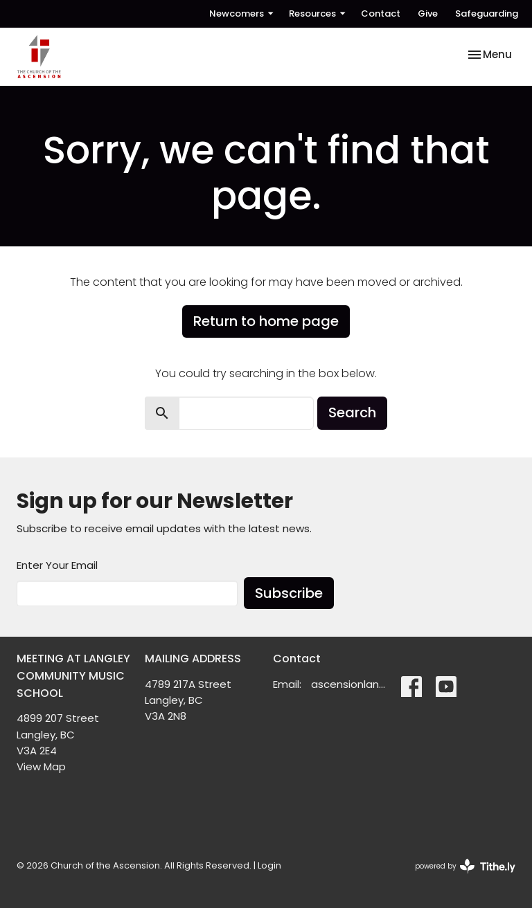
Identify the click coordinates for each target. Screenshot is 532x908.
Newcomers (242, 13)
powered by (465, 866)
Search (352, 412)
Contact (380, 13)
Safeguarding (486, 13)
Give (428, 13)
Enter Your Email (57, 565)
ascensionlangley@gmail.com (349, 684)
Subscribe (289, 593)
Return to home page (266, 321)
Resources (318, 13)
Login (269, 865)
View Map (41, 766)
